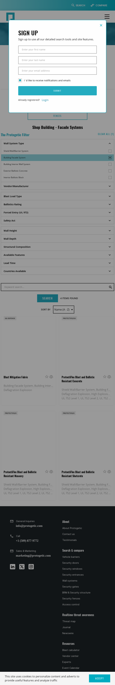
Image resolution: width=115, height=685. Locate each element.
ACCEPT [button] (99, 678)
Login (45, 100)
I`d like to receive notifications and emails (47, 80)
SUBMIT (57, 90)
